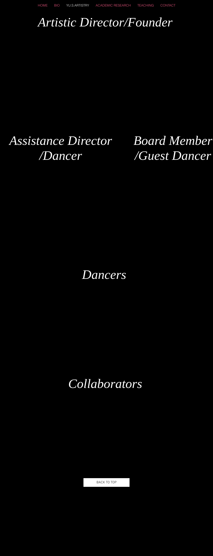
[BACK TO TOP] (106, 482)
